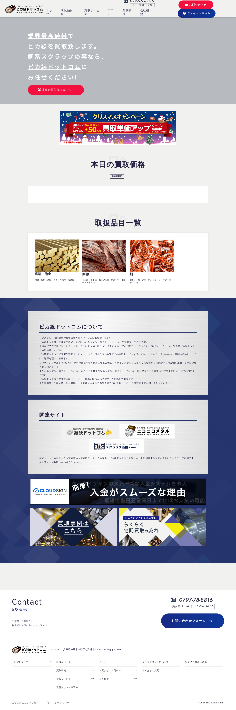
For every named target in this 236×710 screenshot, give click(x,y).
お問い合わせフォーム (192, 617)
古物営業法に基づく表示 (25, 699)
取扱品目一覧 (68, 12)
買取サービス (92, 12)
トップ (49, 12)
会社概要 (144, 12)
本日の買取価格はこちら (56, 89)
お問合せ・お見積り (110, 667)
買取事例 (127, 12)
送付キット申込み (196, 13)
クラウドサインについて (155, 658)
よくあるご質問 (150, 667)
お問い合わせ (196, 4)
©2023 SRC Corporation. (211, 699)
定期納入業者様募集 (196, 658)
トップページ (20, 658)
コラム (111, 12)
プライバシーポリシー (57, 699)
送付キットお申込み (67, 683)
